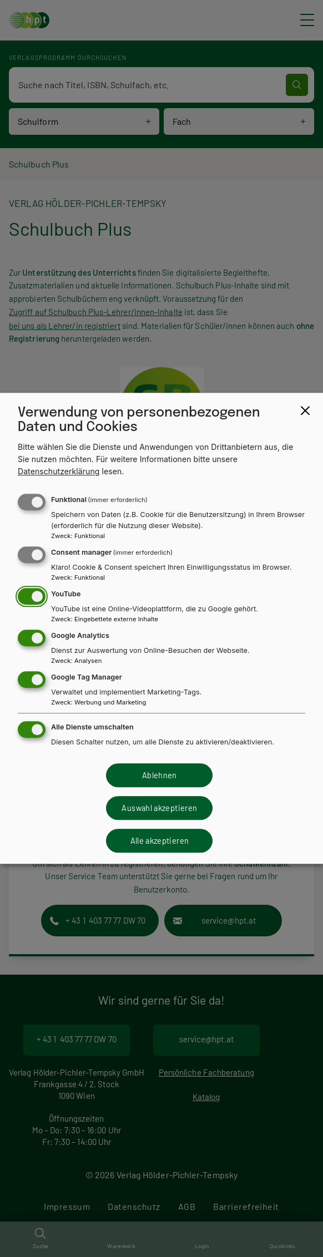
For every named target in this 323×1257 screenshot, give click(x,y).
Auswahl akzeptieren (159, 808)
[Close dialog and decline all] (305, 410)
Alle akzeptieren (159, 840)
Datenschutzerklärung (59, 472)
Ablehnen (159, 775)
